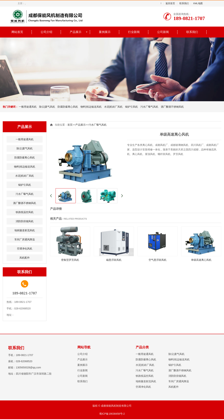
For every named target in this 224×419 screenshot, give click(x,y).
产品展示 (75, 32)
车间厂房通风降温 (24, 239)
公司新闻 (163, 32)
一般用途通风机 (28, 106)
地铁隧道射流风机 (24, 230)
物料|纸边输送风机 (91, 106)
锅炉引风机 (131, 106)
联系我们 (184, 3)
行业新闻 (134, 32)
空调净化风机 (24, 248)
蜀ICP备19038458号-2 (112, 413)
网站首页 (17, 32)
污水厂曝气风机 (149, 106)
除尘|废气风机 (47, 106)
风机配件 (24, 257)
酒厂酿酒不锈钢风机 (172, 106)
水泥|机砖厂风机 (113, 106)
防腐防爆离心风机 (68, 106)
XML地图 (198, 3)
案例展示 (105, 32)
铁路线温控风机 (25, 212)
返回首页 (170, 3)
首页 (69, 124)
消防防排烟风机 (25, 221)
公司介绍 (46, 32)
